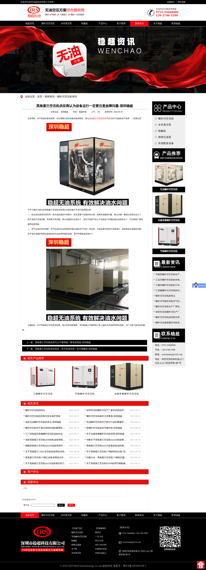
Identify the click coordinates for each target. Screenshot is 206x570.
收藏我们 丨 (172, 2)
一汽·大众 (99, 537)
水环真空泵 (76, 553)
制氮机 (74, 541)
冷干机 (74, 549)
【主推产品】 (77, 528)
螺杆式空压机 (77, 532)
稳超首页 (29, 23)
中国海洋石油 (101, 549)
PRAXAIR (99, 541)
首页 (40, 96)
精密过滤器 (76, 545)
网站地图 (181, 2)
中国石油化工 (101, 553)
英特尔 (98, 532)
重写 (71, 505)
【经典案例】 (101, 528)
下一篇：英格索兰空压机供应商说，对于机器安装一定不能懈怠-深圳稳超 (61, 349)
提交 (61, 505)
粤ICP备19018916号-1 (134, 566)
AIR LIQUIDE (101, 545)
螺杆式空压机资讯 (67, 96)
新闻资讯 (49, 96)
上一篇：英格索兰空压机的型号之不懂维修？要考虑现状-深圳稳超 (58, 342)
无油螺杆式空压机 (79, 537)
